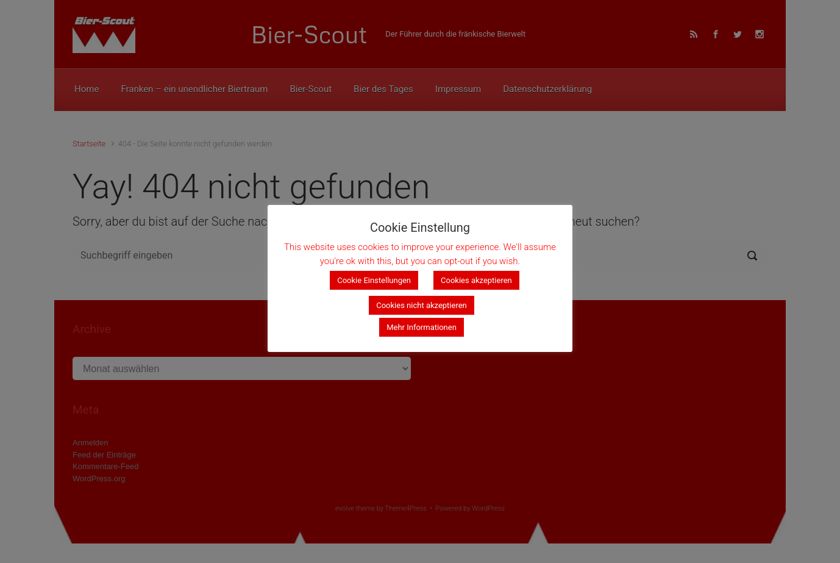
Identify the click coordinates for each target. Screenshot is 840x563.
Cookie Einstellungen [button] (374, 280)
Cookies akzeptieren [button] (476, 280)
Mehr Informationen (421, 327)
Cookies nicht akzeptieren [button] (421, 305)
